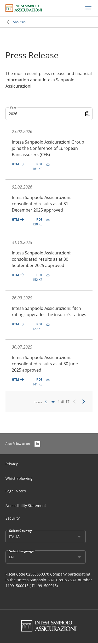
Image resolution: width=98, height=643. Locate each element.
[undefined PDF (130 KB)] (40, 222)
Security (12, 518)
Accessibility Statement (25, 505)
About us (19, 22)
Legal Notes (15, 490)
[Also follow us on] (37, 443)
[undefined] (19, 166)
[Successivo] (83, 401)
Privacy (11, 463)
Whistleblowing (18, 478)
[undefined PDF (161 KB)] (40, 166)
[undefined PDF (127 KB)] (40, 326)
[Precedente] (74, 401)
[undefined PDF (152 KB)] (40, 277)
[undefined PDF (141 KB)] (40, 382)
